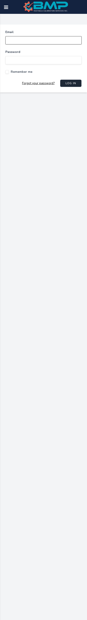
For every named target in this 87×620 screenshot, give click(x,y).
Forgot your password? (38, 83)
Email (9, 32)
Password (12, 52)
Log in (71, 83)
